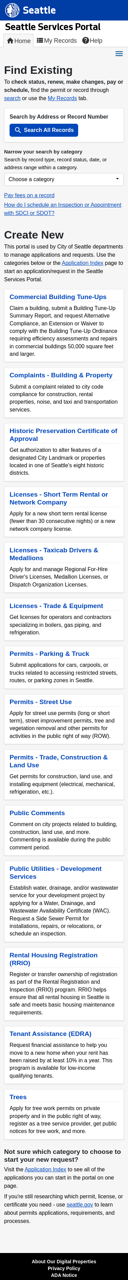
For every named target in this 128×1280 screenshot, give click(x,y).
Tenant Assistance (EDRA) (50, 1033)
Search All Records (44, 130)
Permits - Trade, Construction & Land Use (59, 761)
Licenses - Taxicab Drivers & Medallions (54, 554)
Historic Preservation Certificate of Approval (63, 434)
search (12, 98)
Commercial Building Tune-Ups (58, 296)
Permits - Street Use (41, 701)
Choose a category (31, 179)
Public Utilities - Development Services (56, 872)
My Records (56, 40)
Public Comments (37, 813)
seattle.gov (80, 1205)
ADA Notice (64, 1275)
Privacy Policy (64, 1268)
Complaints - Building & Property (61, 375)
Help (92, 40)
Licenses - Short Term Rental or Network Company (59, 498)
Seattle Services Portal (52, 28)
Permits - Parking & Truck (49, 653)
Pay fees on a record (29, 195)
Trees (18, 1097)
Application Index (82, 263)
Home (18, 41)
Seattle (39, 12)
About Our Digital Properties (64, 1261)
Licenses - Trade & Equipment (56, 605)
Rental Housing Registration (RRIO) (54, 959)
